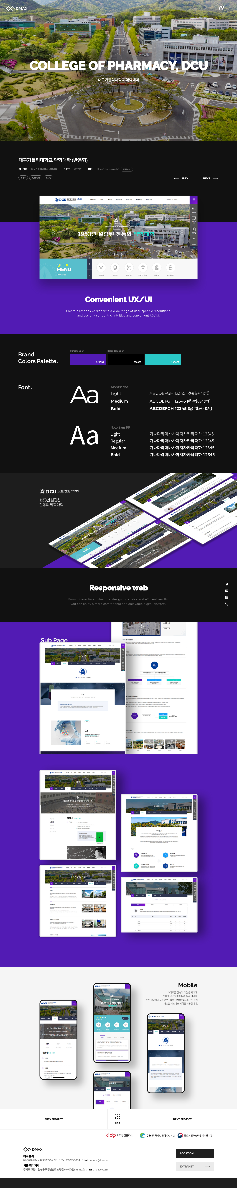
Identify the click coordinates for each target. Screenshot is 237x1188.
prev (181, 179)
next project (182, 1119)
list (117, 1119)
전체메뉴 (226, 11)
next (210, 179)
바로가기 (126, 169)
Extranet (200, 1174)
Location (192, 1160)
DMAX (18, 10)
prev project (54, 1119)
